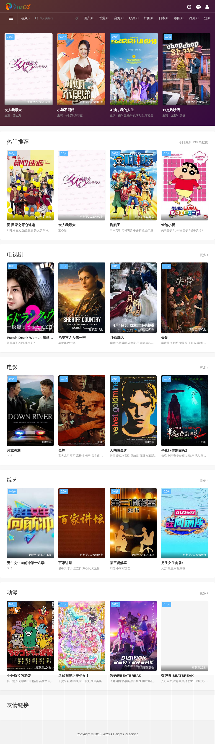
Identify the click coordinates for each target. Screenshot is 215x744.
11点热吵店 (171, 110)
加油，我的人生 (122, 110)
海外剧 (194, 18)
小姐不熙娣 (65, 110)
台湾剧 (119, 18)
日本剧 (163, 18)
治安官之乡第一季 (72, 338)
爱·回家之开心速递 (21, 225)
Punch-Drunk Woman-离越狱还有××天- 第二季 (43, 338)
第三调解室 (118, 563)
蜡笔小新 (168, 225)
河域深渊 (14, 450)
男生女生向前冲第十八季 (25, 563)
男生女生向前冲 (173, 563)
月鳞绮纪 (117, 338)
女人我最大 (13, 110)
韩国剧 (148, 18)
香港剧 (104, 18)
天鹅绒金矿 (118, 450)
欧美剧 (134, 18)
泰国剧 (179, 18)
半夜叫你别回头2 (174, 450)
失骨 (164, 338)
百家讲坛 (65, 563)
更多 (204, 255)
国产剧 (88, 18)
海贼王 (115, 225)
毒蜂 (61, 450)
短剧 (207, 18)
